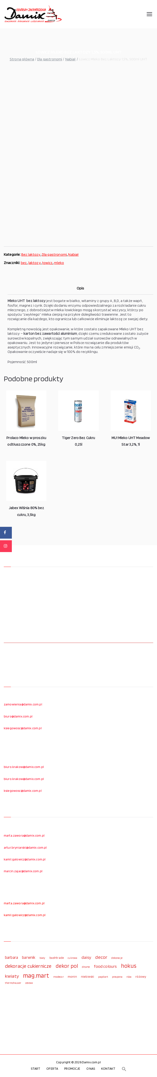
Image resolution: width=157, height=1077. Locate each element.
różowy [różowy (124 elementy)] (140, 976)
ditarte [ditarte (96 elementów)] (86, 966)
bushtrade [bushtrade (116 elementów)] (56, 958)
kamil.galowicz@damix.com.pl (24, 859)
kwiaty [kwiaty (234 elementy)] (12, 976)
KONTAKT (108, 1068)
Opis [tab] (80, 288)
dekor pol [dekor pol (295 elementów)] (67, 966)
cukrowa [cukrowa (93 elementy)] (72, 958)
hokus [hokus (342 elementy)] (129, 965)
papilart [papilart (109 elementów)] (103, 976)
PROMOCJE (72, 1068)
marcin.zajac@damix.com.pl (23, 871)
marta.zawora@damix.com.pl (24, 835)
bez (24, 262)
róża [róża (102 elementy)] (128, 976)
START (35, 1068)
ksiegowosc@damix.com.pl (23, 728)
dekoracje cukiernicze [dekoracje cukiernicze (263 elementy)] (28, 966)
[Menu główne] (149, 14)
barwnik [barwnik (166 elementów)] (28, 957)
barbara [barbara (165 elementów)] (11, 957)
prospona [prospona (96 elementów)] (117, 976)
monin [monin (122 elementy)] (72, 976)
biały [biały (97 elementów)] (42, 958)
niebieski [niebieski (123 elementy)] (87, 976)
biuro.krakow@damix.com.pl (24, 767)
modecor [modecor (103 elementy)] (58, 976)
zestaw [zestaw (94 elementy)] (29, 983)
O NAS (90, 1068)
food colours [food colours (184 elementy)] (105, 966)
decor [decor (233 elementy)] (101, 957)
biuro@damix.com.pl (18, 716)
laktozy (34, 262)
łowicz (47, 262)
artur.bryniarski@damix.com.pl (25, 847)
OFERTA (52, 1068)
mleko (59, 262)
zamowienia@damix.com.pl (23, 704)
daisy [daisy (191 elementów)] (86, 957)
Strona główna (22, 59)
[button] (124, 1069)
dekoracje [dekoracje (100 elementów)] (116, 958)
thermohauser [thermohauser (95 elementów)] (13, 983)
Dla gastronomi (49, 59)
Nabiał (70, 59)
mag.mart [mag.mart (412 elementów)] (36, 975)
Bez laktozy (30, 254)
